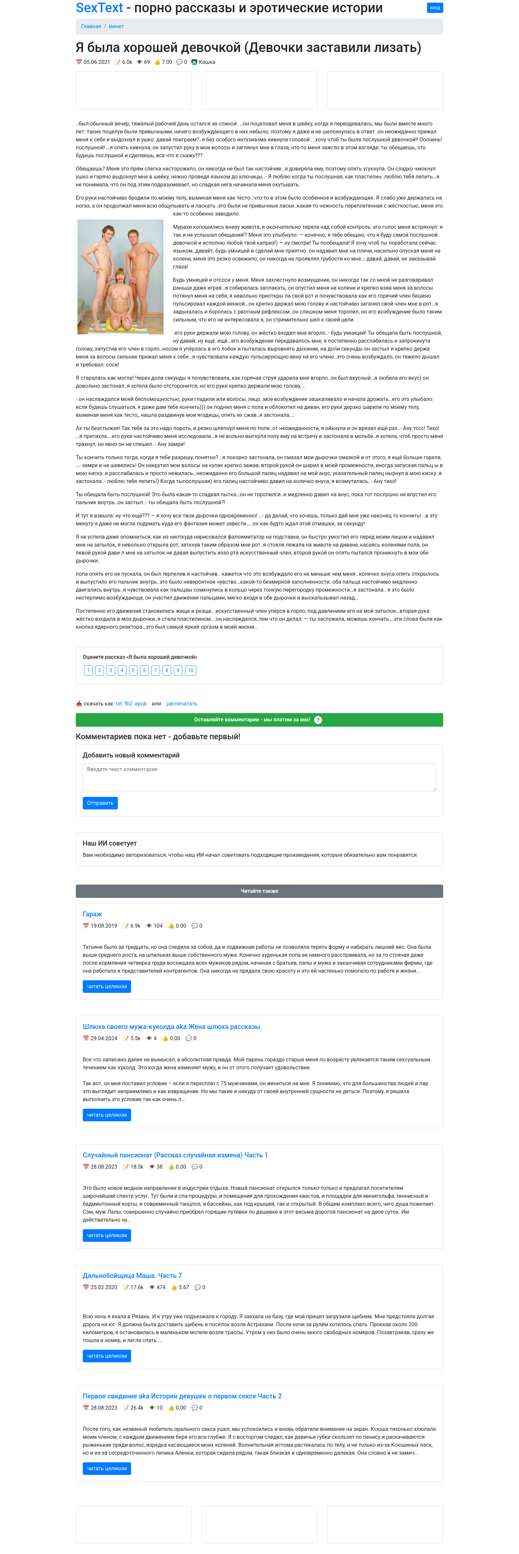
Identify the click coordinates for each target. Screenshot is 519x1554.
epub (141, 704)
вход (435, 7)
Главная (91, 26)
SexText (99, 8)
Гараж (92, 914)
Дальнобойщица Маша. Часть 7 (132, 1276)
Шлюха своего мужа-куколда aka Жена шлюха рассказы (171, 1027)
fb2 (128, 704)
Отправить (100, 803)
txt (119, 704)
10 (190, 670)
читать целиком (107, 986)
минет (116, 26)
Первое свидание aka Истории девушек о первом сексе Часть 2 (182, 1396)
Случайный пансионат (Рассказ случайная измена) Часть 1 (175, 1155)
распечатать (182, 704)
